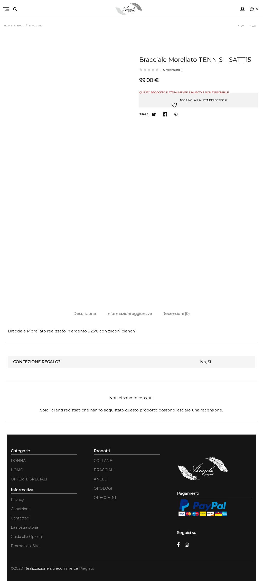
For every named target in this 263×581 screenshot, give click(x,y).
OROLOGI (103, 488)
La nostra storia (24, 527)
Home (8, 25)
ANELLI (101, 479)
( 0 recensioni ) (172, 70)
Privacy (17, 499)
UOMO (17, 470)
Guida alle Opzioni (27, 536)
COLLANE (103, 460)
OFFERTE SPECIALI (29, 479)
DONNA (18, 460)
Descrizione (84, 313)
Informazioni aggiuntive (129, 313)
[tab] (84, 314)
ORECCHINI (105, 497)
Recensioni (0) (176, 313)
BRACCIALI (35, 25)
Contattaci (20, 518)
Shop (20, 25)
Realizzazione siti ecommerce (51, 568)
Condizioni (20, 509)
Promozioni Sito (25, 546)
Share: (144, 114)
